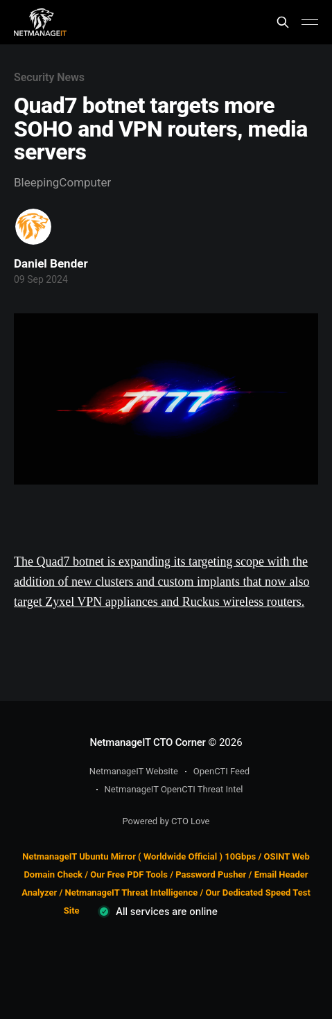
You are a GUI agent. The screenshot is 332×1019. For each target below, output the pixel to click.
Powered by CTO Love (166, 821)
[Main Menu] (309, 22)
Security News (49, 77)
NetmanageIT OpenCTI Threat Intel (174, 789)
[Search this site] (283, 22)
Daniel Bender (51, 263)
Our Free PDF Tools (129, 874)
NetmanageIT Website (133, 771)
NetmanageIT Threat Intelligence (131, 892)
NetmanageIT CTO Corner (147, 742)
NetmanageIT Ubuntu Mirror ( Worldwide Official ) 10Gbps (139, 856)
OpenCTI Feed (221, 771)
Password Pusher (210, 874)
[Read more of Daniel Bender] (33, 226)
